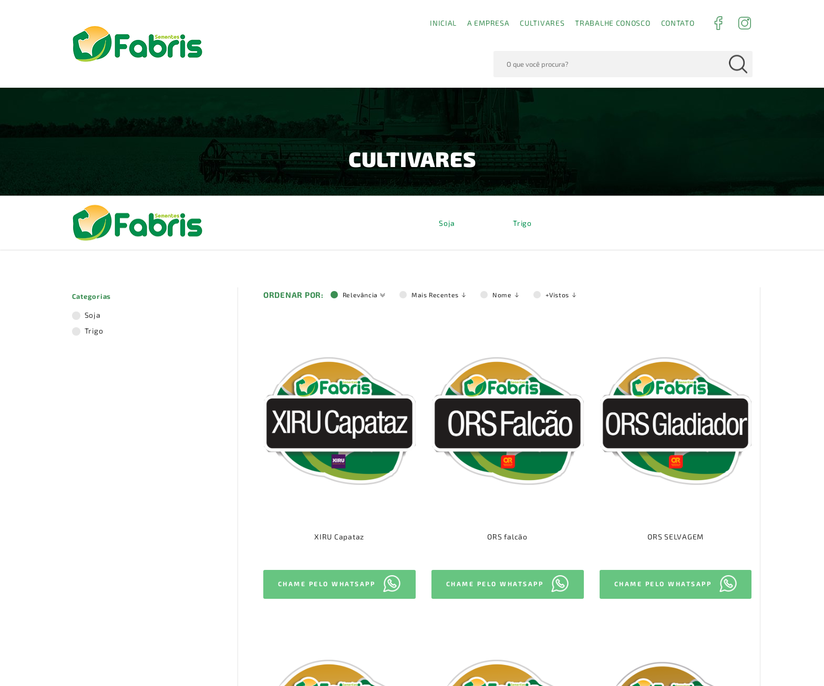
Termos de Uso (490, 660)
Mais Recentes (439, 18)
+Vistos (561, 18)
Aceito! (682, 654)
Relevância (364, 18)
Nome (506, 18)
